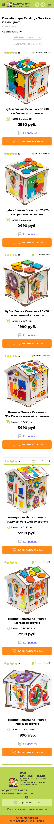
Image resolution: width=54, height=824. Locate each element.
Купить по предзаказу (30, 141)
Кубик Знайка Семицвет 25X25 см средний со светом (27, 212)
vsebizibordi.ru (27, 818)
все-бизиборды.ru (22, 4)
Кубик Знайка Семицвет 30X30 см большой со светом (27, 111)
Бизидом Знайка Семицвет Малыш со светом (27, 620)
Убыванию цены (24, 37)
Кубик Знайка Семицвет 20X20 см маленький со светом (27, 313)
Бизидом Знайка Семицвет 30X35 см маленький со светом (27, 414)
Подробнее (30, 133)
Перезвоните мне (29, 802)
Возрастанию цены (25, 44)
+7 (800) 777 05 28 (15, 790)
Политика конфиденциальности (27, 809)
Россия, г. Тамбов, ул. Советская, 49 (32, 783)
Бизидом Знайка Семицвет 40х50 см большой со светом (27, 519)
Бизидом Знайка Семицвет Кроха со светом (27, 721)
